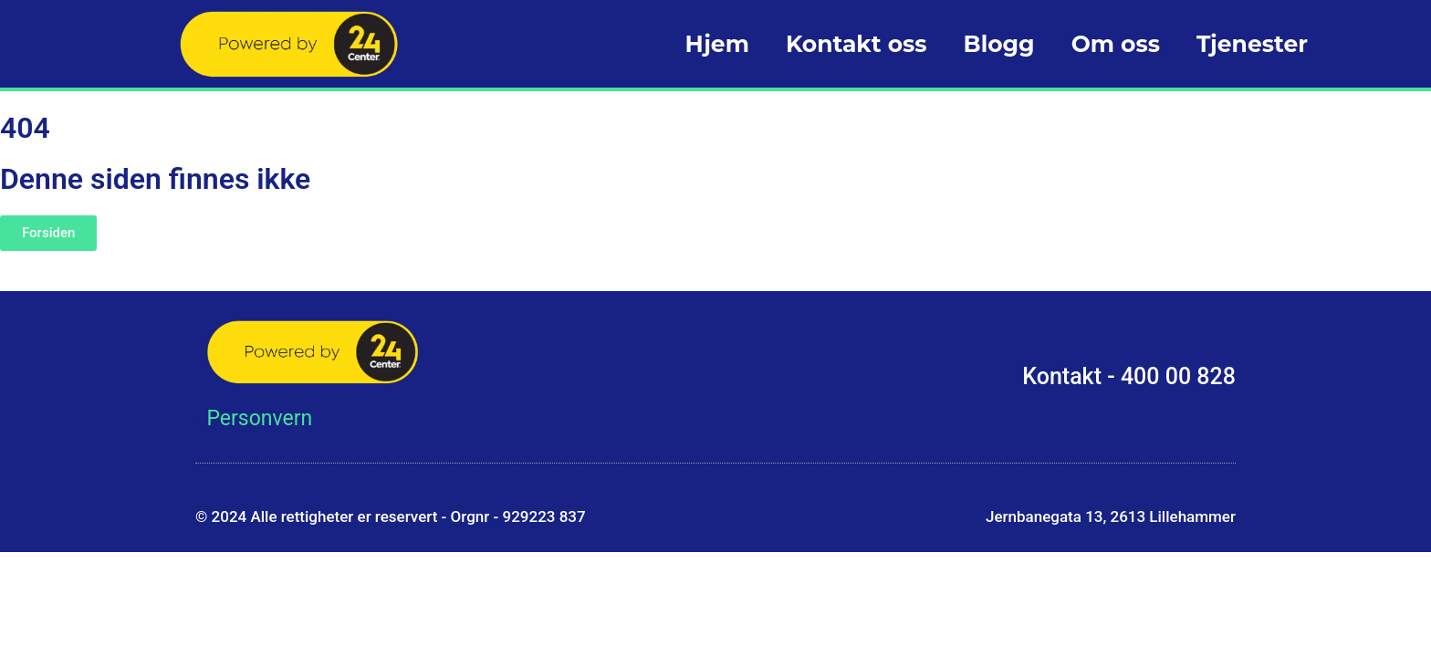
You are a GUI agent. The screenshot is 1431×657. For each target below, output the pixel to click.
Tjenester (1252, 43)
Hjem (716, 43)
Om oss (1115, 43)
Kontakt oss (856, 43)
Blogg (999, 43)
